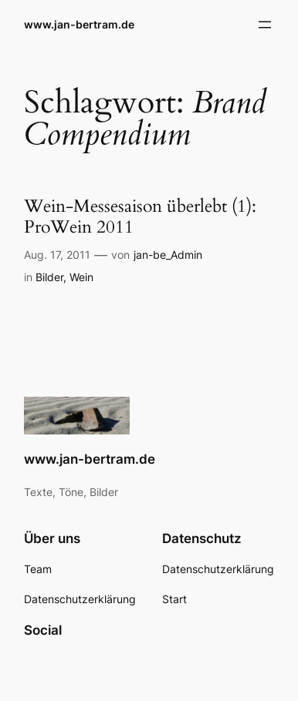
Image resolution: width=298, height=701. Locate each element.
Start (174, 598)
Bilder (49, 276)
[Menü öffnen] (265, 24)
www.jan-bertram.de (79, 24)
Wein (81, 276)
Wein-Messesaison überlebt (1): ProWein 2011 (140, 217)
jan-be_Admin (168, 254)
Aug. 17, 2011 (57, 254)
